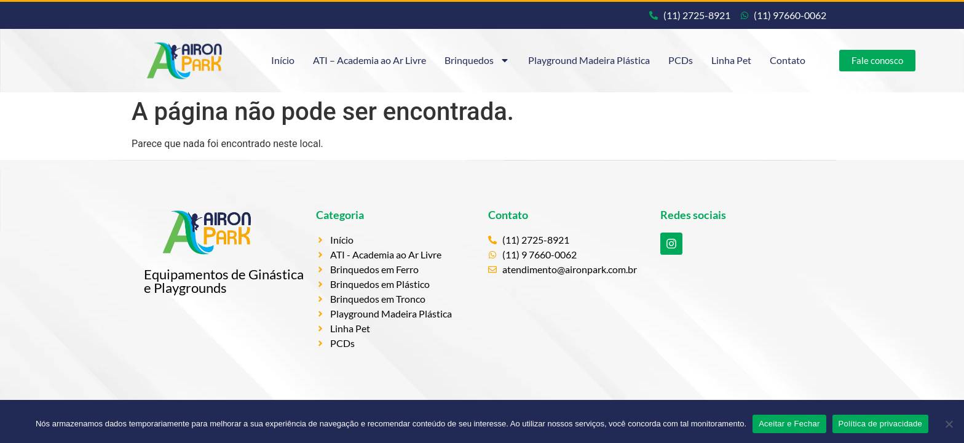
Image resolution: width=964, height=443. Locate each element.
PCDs (680, 60)
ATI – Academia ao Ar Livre (369, 60)
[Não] (948, 424)
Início (282, 60)
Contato (787, 60)
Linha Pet (731, 60)
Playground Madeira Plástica (589, 60)
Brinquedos (477, 60)
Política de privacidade (881, 423)
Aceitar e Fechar (789, 423)
